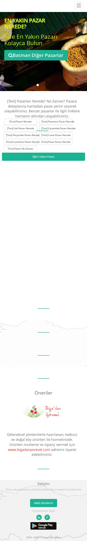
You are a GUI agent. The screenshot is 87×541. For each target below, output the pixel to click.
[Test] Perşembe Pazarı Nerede (21, 135)
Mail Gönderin (43, 503)
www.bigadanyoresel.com (29, 449)
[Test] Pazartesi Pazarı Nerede (57, 121)
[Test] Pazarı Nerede (20, 121)
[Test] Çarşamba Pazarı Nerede (57, 128)
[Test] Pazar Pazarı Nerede (55, 142)
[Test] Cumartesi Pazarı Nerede (21, 142)
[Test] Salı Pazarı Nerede (20, 128)
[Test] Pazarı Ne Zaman (20, 148)
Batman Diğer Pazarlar (35, 55)
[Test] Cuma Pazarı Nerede (56, 135)
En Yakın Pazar (44, 156)
